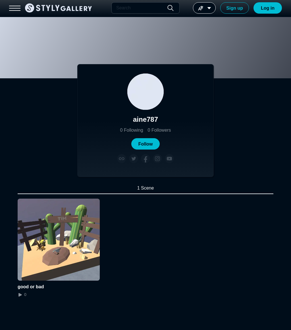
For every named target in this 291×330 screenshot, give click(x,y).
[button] (145, 144)
